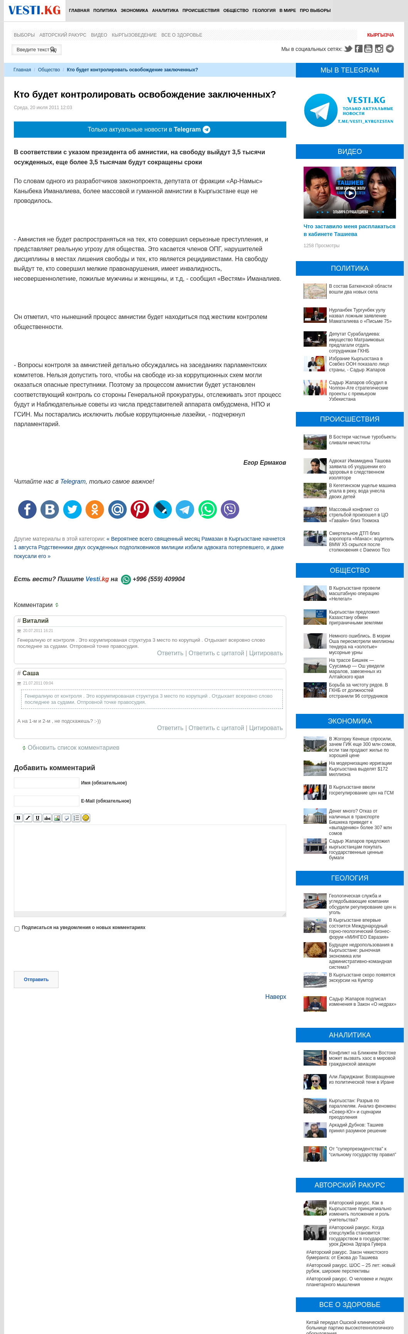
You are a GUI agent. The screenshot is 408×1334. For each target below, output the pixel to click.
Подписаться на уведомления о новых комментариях (83, 927)
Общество (236, 10)
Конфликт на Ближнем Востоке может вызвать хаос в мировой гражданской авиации (347, 1026)
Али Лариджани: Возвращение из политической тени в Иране (342, 1042)
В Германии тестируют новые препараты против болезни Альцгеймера (350, 1297)
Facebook (358, 48)
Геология (263, 10)
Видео (99, 35)
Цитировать (266, 653)
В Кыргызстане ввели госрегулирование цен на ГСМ (361, 789)
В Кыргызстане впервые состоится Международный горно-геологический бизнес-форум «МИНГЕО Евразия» (360, 928)
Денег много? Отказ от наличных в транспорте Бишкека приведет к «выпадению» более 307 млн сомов (360, 822)
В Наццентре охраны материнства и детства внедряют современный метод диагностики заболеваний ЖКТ (348, 1313)
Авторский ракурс (62, 35)
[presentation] (72, 952)
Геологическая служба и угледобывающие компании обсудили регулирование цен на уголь (363, 904)
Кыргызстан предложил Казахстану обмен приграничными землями (356, 617)
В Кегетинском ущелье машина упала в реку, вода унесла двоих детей (362, 491)
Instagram (380, 48)
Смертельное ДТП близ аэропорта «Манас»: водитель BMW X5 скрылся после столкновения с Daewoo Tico (361, 542)
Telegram (391, 48)
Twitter (348, 48)
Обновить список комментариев (73, 747)
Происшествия (201, 10)
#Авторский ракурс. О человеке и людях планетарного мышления (349, 1196)
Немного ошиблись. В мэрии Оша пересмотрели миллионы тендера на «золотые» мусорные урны (361, 644)
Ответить (170, 653)
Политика (105, 10)
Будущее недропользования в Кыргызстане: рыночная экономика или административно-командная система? (348, 950)
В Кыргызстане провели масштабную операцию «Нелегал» (354, 593)
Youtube (369, 48)
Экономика (134, 10)
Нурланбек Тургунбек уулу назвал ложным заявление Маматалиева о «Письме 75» (360, 315)
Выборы (24, 35)
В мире (288, 10)
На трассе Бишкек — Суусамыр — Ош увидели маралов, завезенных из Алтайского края (356, 669)
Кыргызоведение (134, 35)
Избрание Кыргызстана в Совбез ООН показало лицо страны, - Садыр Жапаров (359, 364)
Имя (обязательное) (104, 783)
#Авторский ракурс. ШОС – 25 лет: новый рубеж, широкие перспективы (350, 1182)
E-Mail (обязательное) (106, 801)
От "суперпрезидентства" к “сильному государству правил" (346, 1088)
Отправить (36, 979)
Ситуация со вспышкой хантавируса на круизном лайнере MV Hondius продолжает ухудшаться (348, 1280)
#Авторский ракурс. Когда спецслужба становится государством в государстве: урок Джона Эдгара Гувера (349, 1153)
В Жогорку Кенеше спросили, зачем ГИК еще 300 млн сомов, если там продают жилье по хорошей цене (362, 747)
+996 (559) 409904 (159, 579)
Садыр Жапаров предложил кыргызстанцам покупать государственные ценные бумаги (359, 849)
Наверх (275, 996)
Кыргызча (380, 35)
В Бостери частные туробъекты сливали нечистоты (362, 439)
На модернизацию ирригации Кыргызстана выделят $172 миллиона (360, 769)
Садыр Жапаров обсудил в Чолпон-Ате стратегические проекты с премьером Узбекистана (358, 391)
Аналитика (165, 10)
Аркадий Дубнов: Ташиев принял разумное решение (342, 1074)
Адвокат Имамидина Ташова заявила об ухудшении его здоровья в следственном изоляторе (360, 469)
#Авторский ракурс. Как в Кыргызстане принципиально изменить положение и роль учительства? (348, 1134)
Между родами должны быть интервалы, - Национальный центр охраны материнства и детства (352, 1261)
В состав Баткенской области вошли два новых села (360, 288)
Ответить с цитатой (216, 653)
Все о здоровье (181, 35)
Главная (79, 10)
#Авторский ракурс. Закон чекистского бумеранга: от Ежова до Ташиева (347, 1169)
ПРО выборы (315, 10)
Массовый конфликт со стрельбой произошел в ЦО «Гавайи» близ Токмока (358, 515)
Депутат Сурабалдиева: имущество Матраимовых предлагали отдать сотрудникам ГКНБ (356, 342)
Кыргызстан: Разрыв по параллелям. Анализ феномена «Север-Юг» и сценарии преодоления (345, 1059)
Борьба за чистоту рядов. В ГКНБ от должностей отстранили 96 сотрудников (358, 690)
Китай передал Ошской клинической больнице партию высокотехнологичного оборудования (349, 1242)
